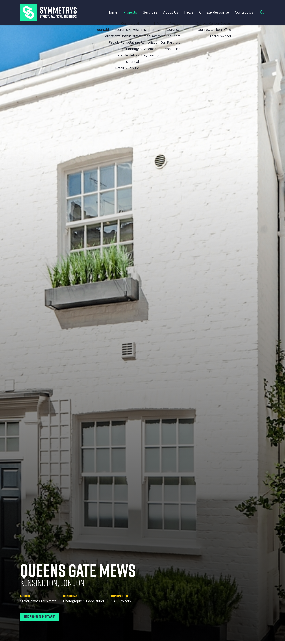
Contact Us (244, 12)
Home (112, 12)
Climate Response (214, 12)
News (188, 12)
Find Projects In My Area (39, 616)
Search (262, 12)
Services (150, 12)
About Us (170, 12)
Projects (130, 12)
